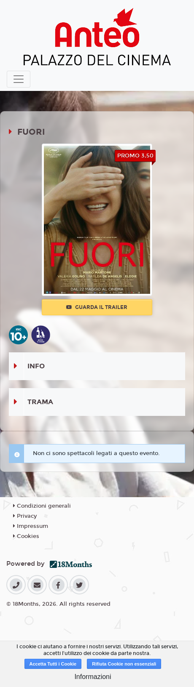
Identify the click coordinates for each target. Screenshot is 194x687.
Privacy (25, 516)
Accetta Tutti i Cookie (53, 663)
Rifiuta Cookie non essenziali (124, 663)
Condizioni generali (42, 506)
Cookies (26, 536)
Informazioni (92, 676)
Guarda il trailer (96, 307)
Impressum (30, 526)
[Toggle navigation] (18, 79)
